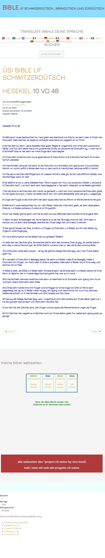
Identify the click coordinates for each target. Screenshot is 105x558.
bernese (48, 387)
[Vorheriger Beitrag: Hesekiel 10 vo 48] (9, 331)
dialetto (48, 384)
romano (72, 387)
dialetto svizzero (33, 385)
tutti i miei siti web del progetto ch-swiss (51, 467)
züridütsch (60, 378)
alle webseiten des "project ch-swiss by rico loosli (52, 461)
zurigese (60, 387)
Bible (47, 376)
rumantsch (72, 378)
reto (72, 384)
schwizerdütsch (33, 378)
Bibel (60, 376)
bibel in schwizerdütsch (15, 105)
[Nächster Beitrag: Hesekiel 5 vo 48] (96, 331)
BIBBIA (33, 376)
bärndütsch (48, 378)
